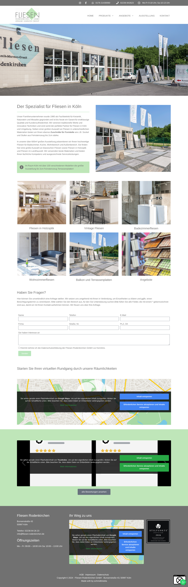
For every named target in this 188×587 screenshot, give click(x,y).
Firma (21, 324)
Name (21, 315)
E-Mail (123, 315)
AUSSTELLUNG (147, 16)
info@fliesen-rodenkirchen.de (30, 534)
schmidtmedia (100, 581)
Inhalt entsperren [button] (144, 396)
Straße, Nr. (74, 324)
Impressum (90, 575)
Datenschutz (103, 575)
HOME (90, 16)
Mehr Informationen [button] (68, 405)
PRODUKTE (107, 16)
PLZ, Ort (124, 324)
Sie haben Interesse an (29, 333)
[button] (3, 60)
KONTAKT (165, 16)
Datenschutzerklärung (51, 348)
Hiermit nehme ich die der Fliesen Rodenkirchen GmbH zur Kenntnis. (62, 348)
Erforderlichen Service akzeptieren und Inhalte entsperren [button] (144, 405)
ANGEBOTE (127, 16)
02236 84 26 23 (32, 531)
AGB (81, 575)
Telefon (72, 315)
